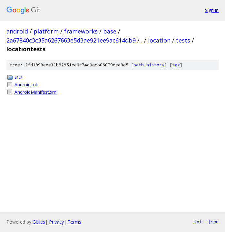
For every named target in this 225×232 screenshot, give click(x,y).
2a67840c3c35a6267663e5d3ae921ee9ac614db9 (71, 40)
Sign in (212, 10)
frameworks (81, 31)
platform (46, 31)
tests (183, 40)
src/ (18, 77)
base (109, 31)
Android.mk (26, 85)
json (213, 222)
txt (198, 222)
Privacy (56, 222)
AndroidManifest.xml (36, 92)
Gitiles (39, 222)
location (159, 40)
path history (148, 65)
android (17, 31)
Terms (74, 222)
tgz (176, 65)
